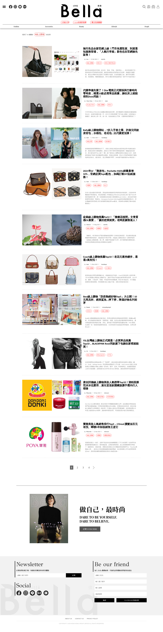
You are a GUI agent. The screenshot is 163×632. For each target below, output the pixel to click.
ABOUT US (68, 618)
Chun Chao (89, 101)
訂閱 (73, 575)
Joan (87, 137)
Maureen (88, 393)
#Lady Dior (90, 105)
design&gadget (106, 307)
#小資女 (108, 268)
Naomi (88, 307)
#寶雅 (99, 435)
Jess (87, 59)
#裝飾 (96, 311)
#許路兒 (108, 141)
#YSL (110, 355)
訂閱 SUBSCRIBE (90, 529)
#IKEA (89, 311)
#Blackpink (100, 355)
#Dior (110, 105)
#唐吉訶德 (100, 396)
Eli (87, 351)
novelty (103, 59)
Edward (88, 224)
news (106, 101)
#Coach (99, 268)
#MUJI (99, 63)
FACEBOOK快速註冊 (131, 600)
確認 (104, 600)
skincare (106, 393)
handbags (104, 137)
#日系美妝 (110, 396)
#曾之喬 (89, 141)
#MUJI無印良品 (110, 63)
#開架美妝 (107, 435)
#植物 (99, 228)
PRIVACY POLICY (92, 618)
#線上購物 (90, 63)
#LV (105, 185)
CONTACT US (79, 618)
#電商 (88, 185)
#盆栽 (106, 228)
